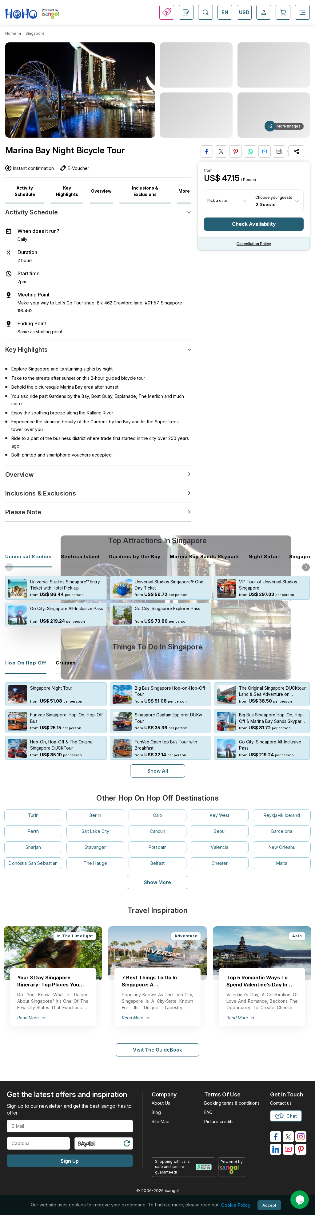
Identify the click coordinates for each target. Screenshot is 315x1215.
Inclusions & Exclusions (145, 191)
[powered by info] (231, 1163)
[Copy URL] (279, 151)
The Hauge (95, 857)
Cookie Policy (235, 1205)
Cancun (157, 825)
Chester (220, 857)
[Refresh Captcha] (126, 1138)
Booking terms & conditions (232, 1096)
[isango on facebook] (275, 1130)
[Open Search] (205, 12)
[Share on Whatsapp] (250, 151)
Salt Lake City (96, 825)
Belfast (157, 857)
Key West (219, 809)
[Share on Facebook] (207, 151)
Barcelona (281, 825)
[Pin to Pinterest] (235, 151)
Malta (281, 857)
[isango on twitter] (288, 1130)
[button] (306, 567)
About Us (161, 1096)
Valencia (219, 841)
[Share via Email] (264, 151)
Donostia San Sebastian (33, 857)
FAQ (208, 1106)
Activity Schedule (25, 191)
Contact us (281, 1096)
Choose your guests (273, 197)
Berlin (95, 809)
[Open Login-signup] (263, 12)
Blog (156, 1106)
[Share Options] (296, 151)
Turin (33, 809)
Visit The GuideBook (157, 1044)
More (184, 191)
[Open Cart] (283, 12)
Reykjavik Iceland (282, 809)
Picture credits (218, 1115)
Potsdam (157, 841)
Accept (269, 1205)
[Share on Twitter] (221, 151)
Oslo (157, 809)
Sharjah (33, 841)
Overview (101, 191)
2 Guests (266, 204)
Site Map (160, 1115)
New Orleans (282, 841)
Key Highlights (67, 191)
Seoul (220, 825)
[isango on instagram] (300, 1130)
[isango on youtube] (288, 1143)
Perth (33, 825)
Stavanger (95, 841)
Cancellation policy (254, 243)
